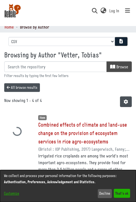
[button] (94, 10)
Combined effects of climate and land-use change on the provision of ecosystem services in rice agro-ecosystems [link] (82, 133)
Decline (104, 193)
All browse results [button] (22, 87)
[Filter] (55, 66)
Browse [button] (119, 66)
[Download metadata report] (121, 41)
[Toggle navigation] (127, 10)
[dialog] (68, 186)
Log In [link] (114, 10)
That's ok (121, 193)
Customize (11, 193)
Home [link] (9, 26)
